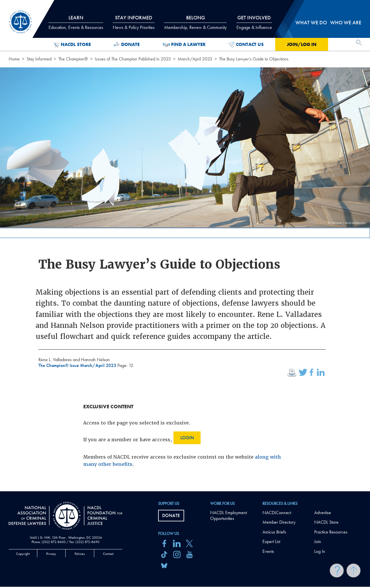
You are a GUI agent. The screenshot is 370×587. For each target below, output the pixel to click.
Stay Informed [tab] (134, 22)
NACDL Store (72, 44)
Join (317, 541)
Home (14, 59)
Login (187, 438)
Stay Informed (39, 59)
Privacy (51, 553)
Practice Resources (330, 532)
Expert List (271, 541)
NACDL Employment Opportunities (228, 516)
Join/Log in (302, 44)
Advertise (322, 513)
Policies (80, 553)
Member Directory (278, 522)
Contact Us (246, 44)
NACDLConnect (276, 513)
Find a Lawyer (184, 44)
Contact (108, 553)
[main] (185, 245)
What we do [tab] (311, 22)
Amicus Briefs (274, 532)
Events (268, 551)
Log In (319, 551)
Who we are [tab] (345, 22)
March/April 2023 (195, 59)
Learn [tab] (76, 22)
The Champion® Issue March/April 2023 (77, 365)
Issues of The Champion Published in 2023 (133, 59)
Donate (127, 44)
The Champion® (73, 59)
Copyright (23, 553)
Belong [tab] (195, 22)
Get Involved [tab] (254, 22)
